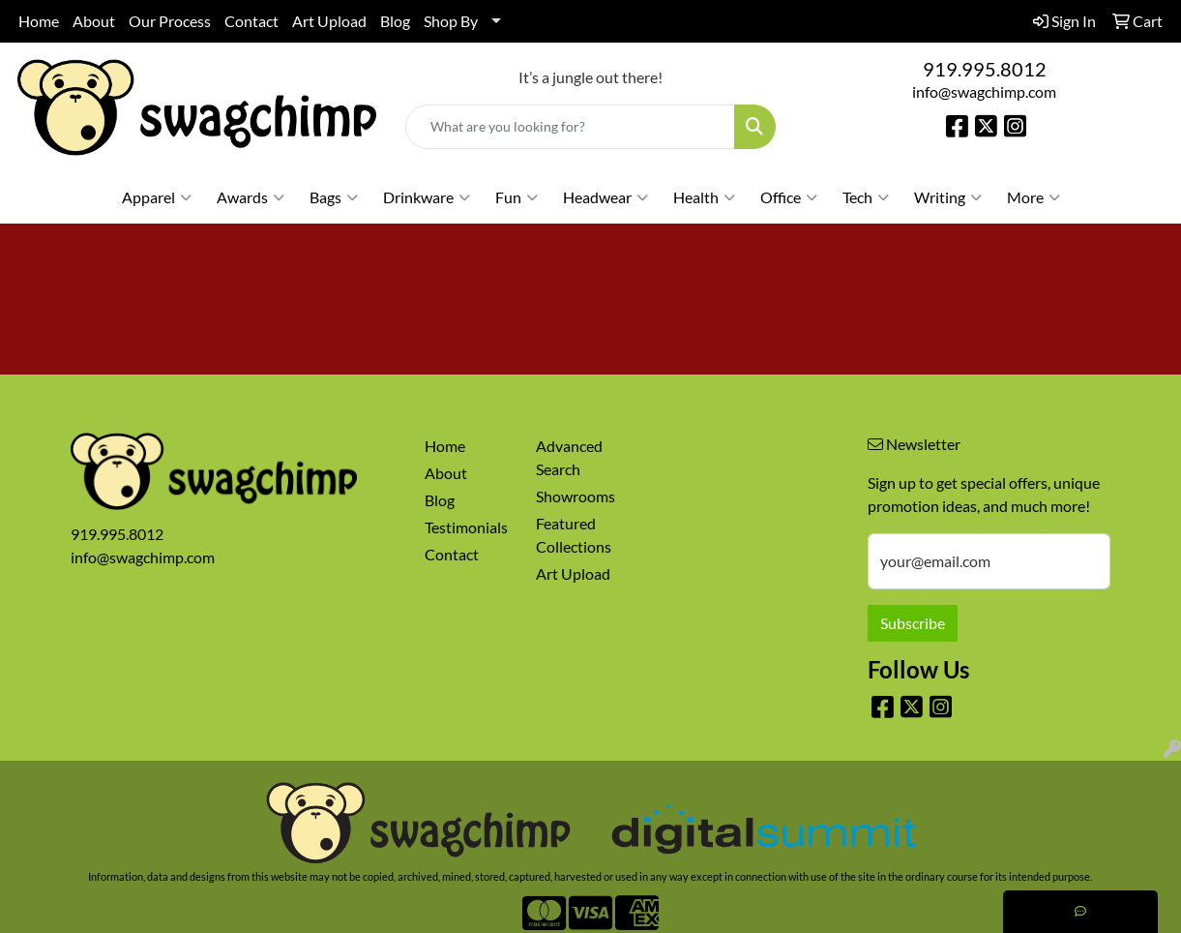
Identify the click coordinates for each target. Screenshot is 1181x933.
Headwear (605, 197)
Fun (516, 197)
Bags (334, 197)
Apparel (157, 197)
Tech (865, 197)
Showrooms (575, 496)
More (1033, 197)
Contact (251, 21)
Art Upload (329, 21)
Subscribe (912, 623)
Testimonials (466, 527)
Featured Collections (573, 535)
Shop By (451, 21)
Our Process (170, 21)
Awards (250, 197)
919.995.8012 (985, 68)
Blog (395, 21)
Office (788, 197)
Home (38, 21)
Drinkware (426, 197)
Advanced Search (569, 457)
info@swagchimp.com (984, 91)
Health (704, 197)
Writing (948, 197)
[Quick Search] (570, 127)
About (94, 21)
